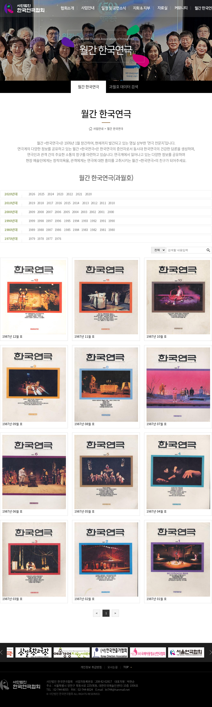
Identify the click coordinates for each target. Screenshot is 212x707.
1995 (67, 220)
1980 (111, 229)
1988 (40, 229)
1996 (58, 220)
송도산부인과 (73, 698)
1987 (49, 229)
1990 (111, 220)
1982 (93, 229)
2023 (60, 194)
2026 (32, 194)
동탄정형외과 (87, 698)
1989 (32, 229)
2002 (92, 211)
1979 (32, 238)
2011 (103, 202)
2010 (111, 202)
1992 (93, 220)
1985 (67, 229)
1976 (58, 238)
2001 (101, 211)
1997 (49, 220)
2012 (94, 202)
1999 (32, 220)
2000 (110, 211)
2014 (76, 202)
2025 (41, 194)
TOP (127, 667)
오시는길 (112, 667)
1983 (84, 229)
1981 (103, 229)
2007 (49, 211)
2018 (40, 202)
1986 (58, 229)
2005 (66, 211)
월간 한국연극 (88, 87)
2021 (79, 194)
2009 (32, 211)
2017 (50, 202)
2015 (67, 202)
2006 (58, 211)
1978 (40, 238)
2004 (75, 211)
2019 (32, 202)
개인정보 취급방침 (91, 667)
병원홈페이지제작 (55, 698)
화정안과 (109, 698)
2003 (84, 211)
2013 (85, 202)
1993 (84, 220)
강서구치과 (121, 698)
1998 (40, 220)
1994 (76, 220)
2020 (88, 194)
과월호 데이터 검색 (123, 87)
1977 (49, 238)
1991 (103, 220)
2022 (69, 194)
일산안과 (99, 698)
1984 (76, 229)
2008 (40, 211)
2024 (50, 194)
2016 (58, 202)
